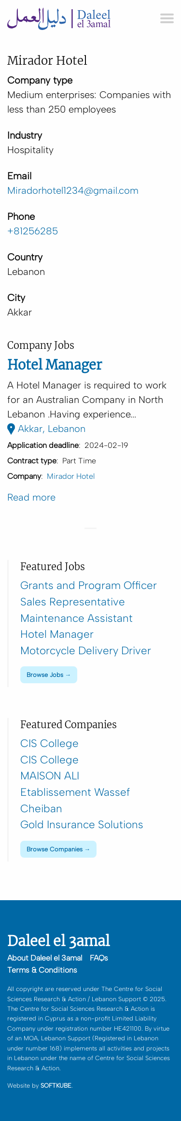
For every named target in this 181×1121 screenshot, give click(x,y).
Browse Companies (55, 849)
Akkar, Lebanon (46, 428)
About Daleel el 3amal (44, 958)
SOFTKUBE (56, 1085)
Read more (31, 497)
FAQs (99, 958)
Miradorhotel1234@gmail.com (73, 190)
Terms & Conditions (42, 970)
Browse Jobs (45, 674)
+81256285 (32, 231)
